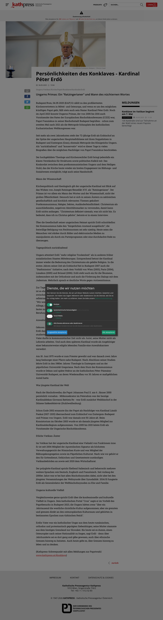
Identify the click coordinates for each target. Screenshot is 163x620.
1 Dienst (57, 307)
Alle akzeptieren (108, 332)
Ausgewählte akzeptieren (57, 332)
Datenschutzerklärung (103, 298)
